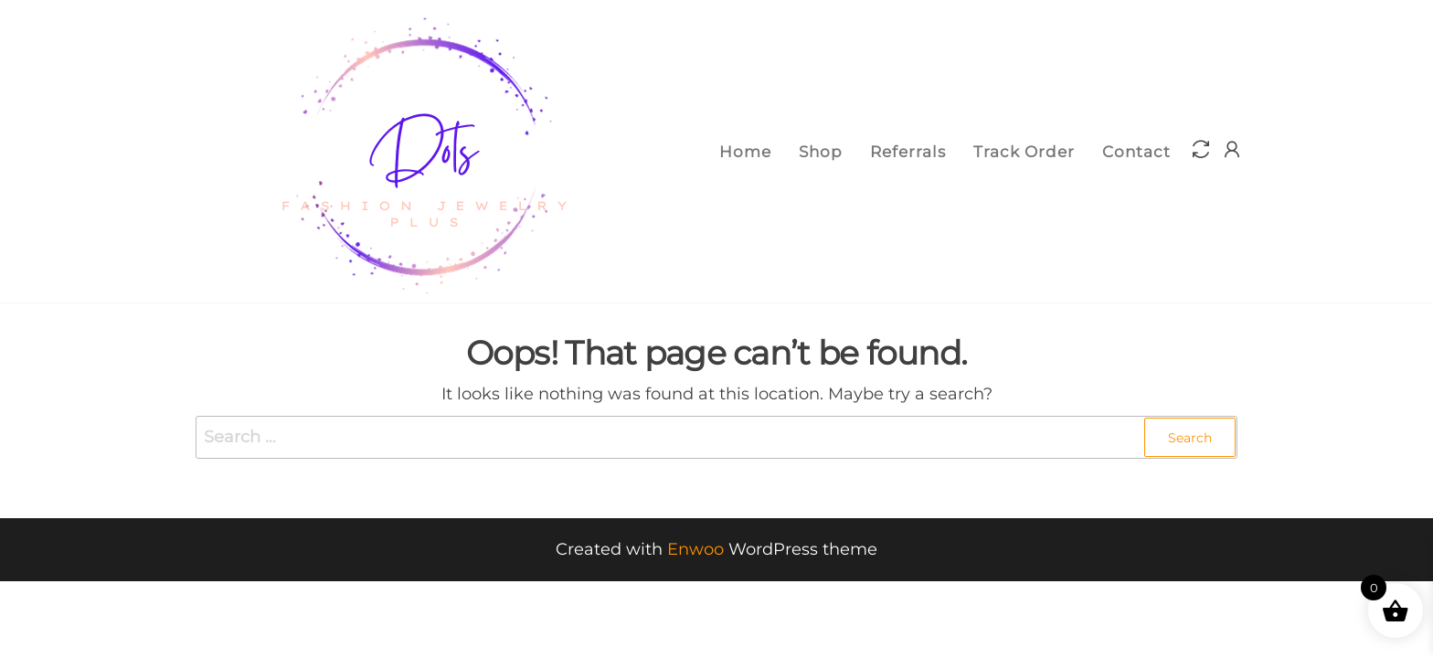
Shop (821, 152)
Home (745, 152)
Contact (1136, 152)
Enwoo (695, 549)
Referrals (908, 152)
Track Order (1024, 152)
